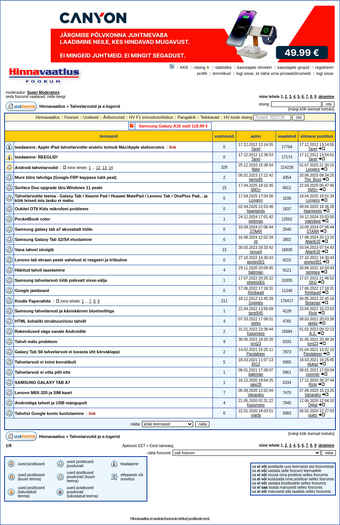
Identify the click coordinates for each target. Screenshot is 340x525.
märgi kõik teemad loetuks (311, 109)
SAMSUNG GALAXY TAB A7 (42, 382)
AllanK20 (312, 241)
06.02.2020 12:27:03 (316, 411)
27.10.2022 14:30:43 (316, 258)
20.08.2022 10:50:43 (316, 268)
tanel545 (255, 313)
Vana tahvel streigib (34, 249)
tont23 (256, 344)
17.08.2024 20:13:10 (316, 237)
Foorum (71, 117)
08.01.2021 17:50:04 (316, 370)
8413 (256, 364)
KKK (184, 67)
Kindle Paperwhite (33, 301)
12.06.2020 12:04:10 (316, 401)
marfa (256, 415)
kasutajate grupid (293, 67)
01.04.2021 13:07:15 (316, 350)
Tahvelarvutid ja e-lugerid (95, 106)
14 (111, 168)
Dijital (312, 405)
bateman (255, 272)
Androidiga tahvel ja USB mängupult (51, 403)
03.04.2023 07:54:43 (316, 247)
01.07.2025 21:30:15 (316, 165)
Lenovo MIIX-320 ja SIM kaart (43, 392)
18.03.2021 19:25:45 (316, 360)
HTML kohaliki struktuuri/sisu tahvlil (50, 321)
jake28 (255, 384)
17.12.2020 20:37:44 (316, 380)
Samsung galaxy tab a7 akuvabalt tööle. (54, 229)
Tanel (255, 149)
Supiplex (255, 303)
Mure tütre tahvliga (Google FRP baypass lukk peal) (66, 177)
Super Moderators (43, 92)
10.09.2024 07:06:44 (316, 227)
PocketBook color (32, 219)
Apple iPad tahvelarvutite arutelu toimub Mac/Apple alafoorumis (101, 147)
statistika (223, 67)
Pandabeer (255, 354)
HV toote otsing (238, 117)
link (172, 147)
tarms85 (256, 179)
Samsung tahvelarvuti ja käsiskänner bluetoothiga (64, 311)
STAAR (256, 231)
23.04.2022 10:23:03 (316, 309)
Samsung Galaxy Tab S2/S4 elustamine (53, 239)
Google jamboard (32, 290)
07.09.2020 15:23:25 (316, 390)
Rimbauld (256, 292)
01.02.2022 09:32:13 (316, 329)
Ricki (313, 313)
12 (98, 168)
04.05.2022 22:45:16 (316, 299)
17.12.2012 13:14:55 (316, 145)
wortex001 (256, 262)
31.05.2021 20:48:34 (316, 339)
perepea (313, 272)
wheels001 (256, 282)
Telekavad (209, 117)
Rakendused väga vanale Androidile (50, 331)
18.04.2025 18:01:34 (316, 196)
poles (312, 415)
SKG (313, 282)
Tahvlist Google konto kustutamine (49, 413)
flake (256, 169)
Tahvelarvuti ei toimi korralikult (45, 362)
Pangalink (187, 117)
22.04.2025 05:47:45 (316, 185)
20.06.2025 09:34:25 (316, 175)
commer (313, 374)
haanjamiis (256, 211)
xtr (256, 241)
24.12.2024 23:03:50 (316, 217)
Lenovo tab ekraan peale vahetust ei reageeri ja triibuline (71, 260)
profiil (202, 73)
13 (104, 168)
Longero (313, 169)
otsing (199, 67)
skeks (256, 323)
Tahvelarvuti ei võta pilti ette (42, 372)
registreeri (324, 67)
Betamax (312, 303)
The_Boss (312, 179)
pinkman (256, 221)
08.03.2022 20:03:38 (316, 319)
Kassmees (256, 333)
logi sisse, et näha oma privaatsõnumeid (273, 73)
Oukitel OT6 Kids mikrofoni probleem (51, 209)
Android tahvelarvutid (36, 167)
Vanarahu (256, 395)
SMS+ (256, 190)
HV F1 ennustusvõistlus (151, 117)
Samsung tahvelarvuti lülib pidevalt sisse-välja (61, 280)
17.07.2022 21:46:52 (316, 278)
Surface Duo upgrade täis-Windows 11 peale (59, 187)
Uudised (90, 117)
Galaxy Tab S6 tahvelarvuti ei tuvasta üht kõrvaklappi (67, 351)
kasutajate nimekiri (254, 67)
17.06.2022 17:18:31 (316, 288)
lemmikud (222, 73)
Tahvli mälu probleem (36, 341)
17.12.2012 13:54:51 (316, 155)
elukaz (312, 364)
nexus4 (256, 252)
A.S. (313, 333)
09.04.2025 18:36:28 (316, 207)
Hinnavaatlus (52, 106)
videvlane (313, 221)
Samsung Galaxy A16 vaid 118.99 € (173, 126)
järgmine (326, 97)
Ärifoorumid (114, 117)
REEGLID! (48, 157)
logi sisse (325, 73)
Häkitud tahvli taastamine (40, 270)
